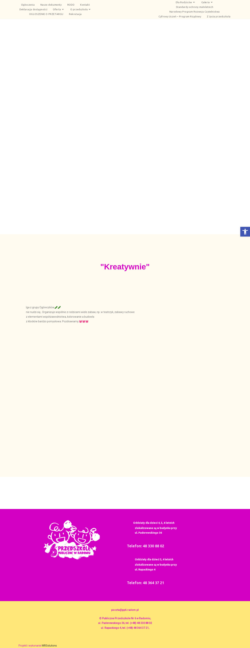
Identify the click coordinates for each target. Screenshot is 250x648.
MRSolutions (49, 645)
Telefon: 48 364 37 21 (145, 583)
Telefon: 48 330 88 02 (145, 546)
